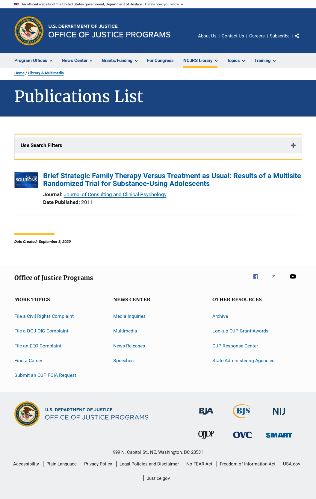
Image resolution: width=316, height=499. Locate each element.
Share (302, 40)
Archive (220, 316)
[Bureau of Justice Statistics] (242, 419)
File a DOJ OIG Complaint (41, 331)
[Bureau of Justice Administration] (206, 415)
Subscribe (280, 36)
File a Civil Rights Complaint (44, 316)
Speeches (123, 360)
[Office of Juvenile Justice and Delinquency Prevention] (206, 440)
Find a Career (28, 360)
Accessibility (26, 464)
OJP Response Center (235, 346)
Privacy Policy (98, 464)
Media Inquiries (129, 316)
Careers (257, 36)
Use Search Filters (41, 145)
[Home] (109, 31)
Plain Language (61, 464)
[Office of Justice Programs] (29, 31)
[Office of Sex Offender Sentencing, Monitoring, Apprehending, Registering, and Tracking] (279, 438)
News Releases (129, 346)
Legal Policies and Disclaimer (149, 464)
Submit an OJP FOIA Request (45, 375)
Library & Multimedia (46, 73)
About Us (207, 36)
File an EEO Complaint (37, 346)
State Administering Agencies (243, 360)
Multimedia (125, 331)
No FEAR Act (199, 464)
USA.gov (291, 464)
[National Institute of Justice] (279, 416)
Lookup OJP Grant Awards (240, 331)
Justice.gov (158, 478)
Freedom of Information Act (248, 464)
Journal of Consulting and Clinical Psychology (115, 194)
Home (19, 73)
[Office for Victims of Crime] (242, 439)
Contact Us (233, 36)
